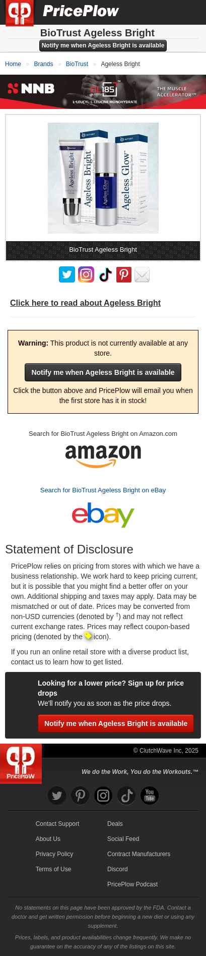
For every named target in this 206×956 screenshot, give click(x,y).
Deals (115, 823)
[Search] (164, 12)
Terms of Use (54, 869)
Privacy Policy (55, 854)
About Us (48, 838)
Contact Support (58, 823)
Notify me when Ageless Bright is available (103, 45)
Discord (117, 869)
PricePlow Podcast (132, 884)
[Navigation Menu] (187, 12)
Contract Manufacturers (138, 854)
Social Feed (123, 838)
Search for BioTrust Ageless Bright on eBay (103, 490)
